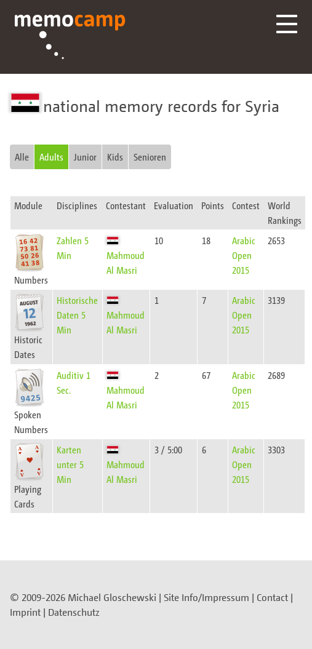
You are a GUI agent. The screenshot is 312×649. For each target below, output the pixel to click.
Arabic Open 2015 (243, 255)
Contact (272, 597)
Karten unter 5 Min (70, 464)
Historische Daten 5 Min (77, 314)
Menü (286, 24)
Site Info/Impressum (206, 597)
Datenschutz (74, 612)
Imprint (25, 612)
